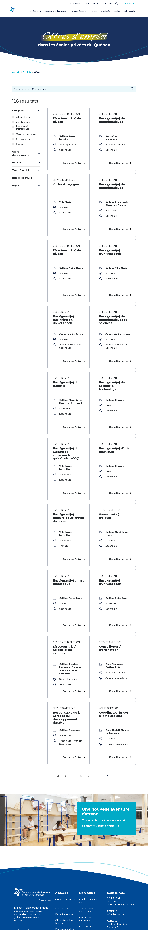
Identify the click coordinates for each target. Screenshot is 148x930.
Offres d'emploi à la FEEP (64, 878)
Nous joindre (92, 4)
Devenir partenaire (60, 896)
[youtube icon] (24, 887)
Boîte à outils (129, 11)
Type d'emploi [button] (20, 170)
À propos (107, 4)
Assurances (75, 4)
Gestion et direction (26, 134)
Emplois (117, 11)
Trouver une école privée (86, 866)
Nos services (61, 864)
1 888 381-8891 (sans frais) (120, 860)
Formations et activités (100, 11)
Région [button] (16, 185)
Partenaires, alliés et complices (64, 887)
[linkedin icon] (30, 887)
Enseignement (23, 122)
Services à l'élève (24, 139)
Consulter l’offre (73, 163)
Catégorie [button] (18, 110)
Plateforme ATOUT (85, 896)
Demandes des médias (119, 896)
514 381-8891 (113, 857)
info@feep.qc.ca (115, 870)
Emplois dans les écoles (88, 857)
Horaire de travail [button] (22, 178)
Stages (19, 144)
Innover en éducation (78, 11)
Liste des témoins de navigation (103, 926)
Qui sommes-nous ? (65, 857)
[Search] (118, 3)
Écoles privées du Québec (55, 11)
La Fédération (35, 11)
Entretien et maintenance (22, 127)
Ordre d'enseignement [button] (21, 153)
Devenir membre (64, 870)
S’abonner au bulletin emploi (98, 781)
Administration (23, 117)
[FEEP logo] (32, 850)
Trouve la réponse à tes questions (101, 776)
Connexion (129, 3)
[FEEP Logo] (13, 9)
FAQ (81, 903)
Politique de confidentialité (74, 926)
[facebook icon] (17, 887)
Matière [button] (16, 162)
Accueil (15, 72)
